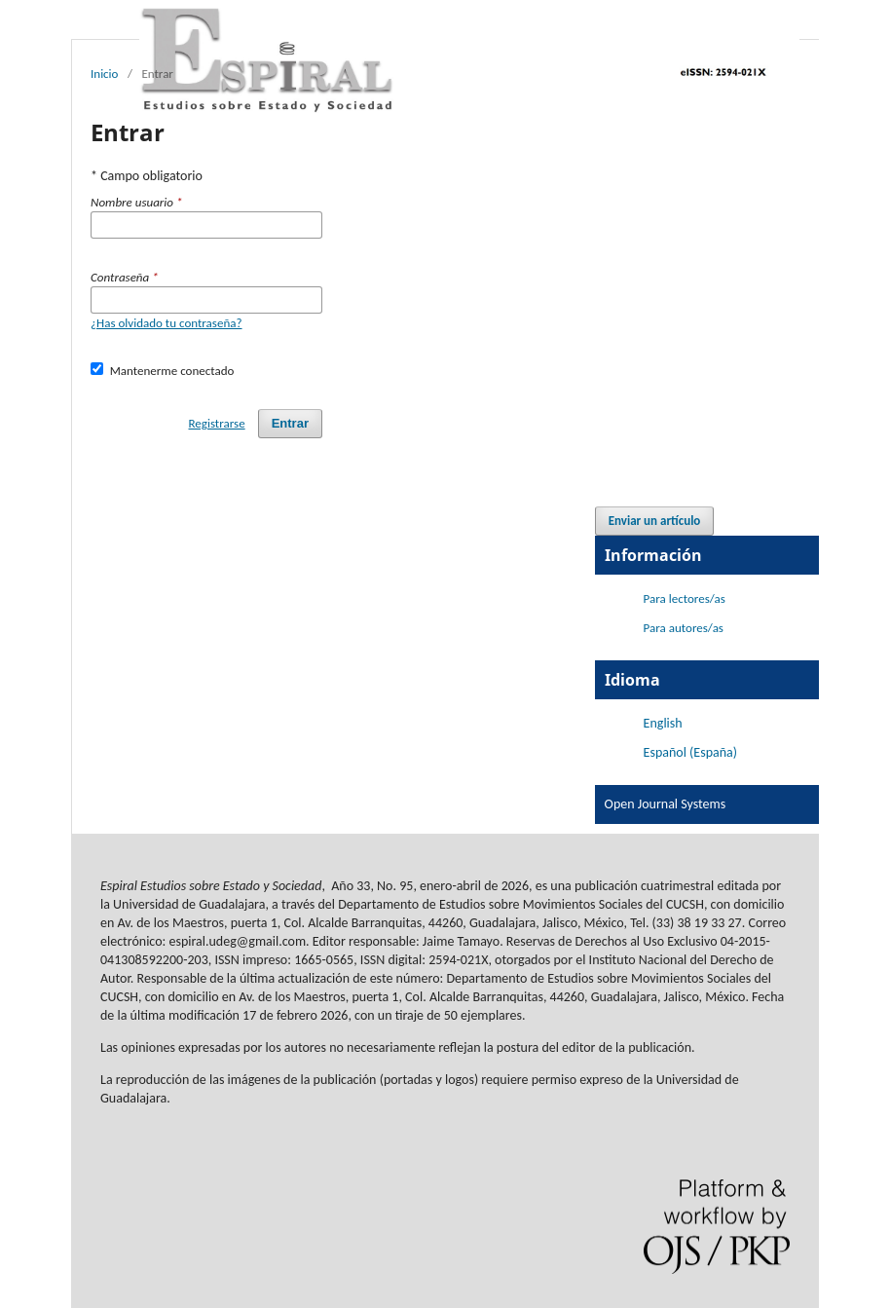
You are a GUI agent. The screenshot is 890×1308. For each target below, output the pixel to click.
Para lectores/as (684, 598)
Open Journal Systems (665, 804)
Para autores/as (683, 627)
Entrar (290, 423)
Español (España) (690, 752)
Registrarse (217, 423)
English (663, 723)
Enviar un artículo (655, 520)
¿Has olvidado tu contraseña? (166, 323)
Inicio (104, 73)
